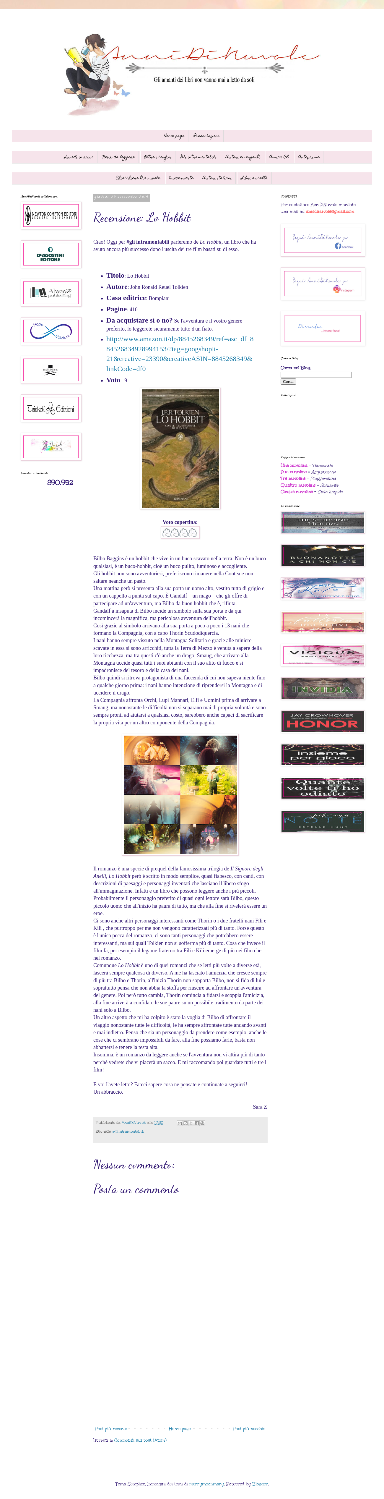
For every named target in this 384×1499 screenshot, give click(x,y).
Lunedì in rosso (79, 157)
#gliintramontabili (128, 1131)
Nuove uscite (181, 178)
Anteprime (309, 157)
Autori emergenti (243, 157)
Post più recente (111, 1429)
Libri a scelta (254, 178)
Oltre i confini (158, 157)
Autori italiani (217, 178)
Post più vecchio (249, 1429)
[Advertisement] (180, 1374)
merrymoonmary (206, 1484)
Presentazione (207, 136)
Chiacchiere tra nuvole (138, 178)
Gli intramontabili (199, 157)
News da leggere (119, 157)
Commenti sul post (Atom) (140, 1440)
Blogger (260, 1484)
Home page (174, 136)
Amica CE (279, 157)
